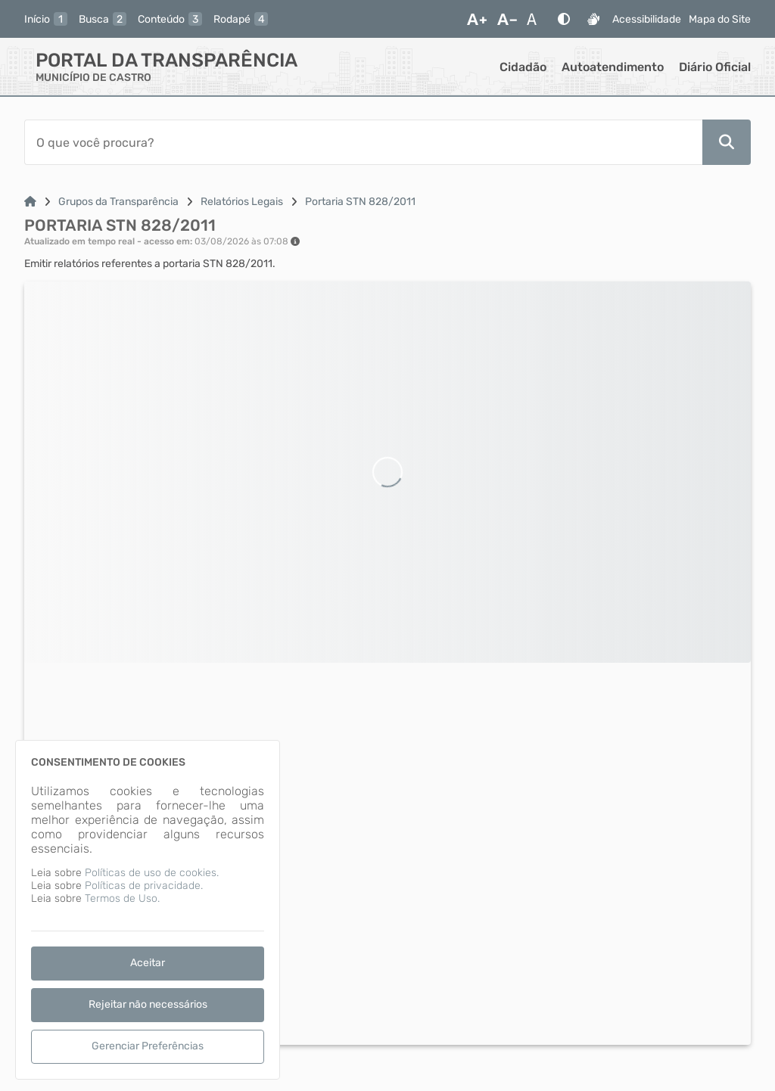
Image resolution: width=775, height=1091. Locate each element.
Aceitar (147, 962)
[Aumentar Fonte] (476, 19)
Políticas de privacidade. (144, 885)
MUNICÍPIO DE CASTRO (93, 77)
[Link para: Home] (30, 201)
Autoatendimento (613, 67)
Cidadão (523, 67)
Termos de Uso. (122, 898)
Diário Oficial (715, 67)
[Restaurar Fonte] (536, 19)
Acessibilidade (646, 19)
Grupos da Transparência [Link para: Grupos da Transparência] (118, 201)
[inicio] (45, 19)
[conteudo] (170, 19)
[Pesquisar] (726, 142)
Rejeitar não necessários (148, 1004)
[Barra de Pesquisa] (363, 142)
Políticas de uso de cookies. (152, 872)
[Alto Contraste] (563, 19)
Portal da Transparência (166, 60)
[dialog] (147, 910)
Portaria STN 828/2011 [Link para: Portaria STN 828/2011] (360, 201)
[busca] (102, 19)
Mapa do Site (720, 19)
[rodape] (240, 19)
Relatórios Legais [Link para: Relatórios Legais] (242, 201)
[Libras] (593, 19)
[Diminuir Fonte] (507, 19)
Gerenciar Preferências (148, 1046)
